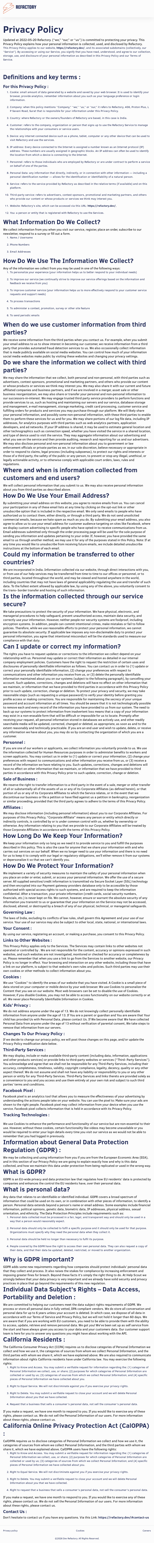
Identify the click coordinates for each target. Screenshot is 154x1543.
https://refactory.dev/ (70, 48)
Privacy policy (10, 1530)
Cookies (80, 1530)
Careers (147, 1530)
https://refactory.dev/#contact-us (123, 1517)
